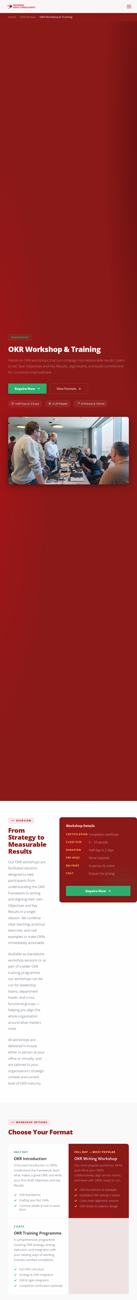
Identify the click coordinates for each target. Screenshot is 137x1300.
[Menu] (129, 6)
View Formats (69, 389)
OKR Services (28, 17)
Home (12, 17)
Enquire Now (27, 389)
